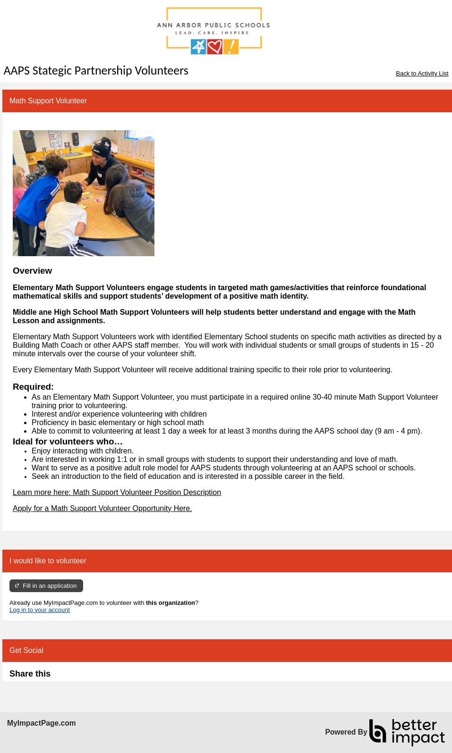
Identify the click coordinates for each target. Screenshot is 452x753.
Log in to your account (39, 609)
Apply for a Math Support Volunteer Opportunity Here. (102, 508)
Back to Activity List (422, 73)
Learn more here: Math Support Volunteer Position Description (117, 492)
